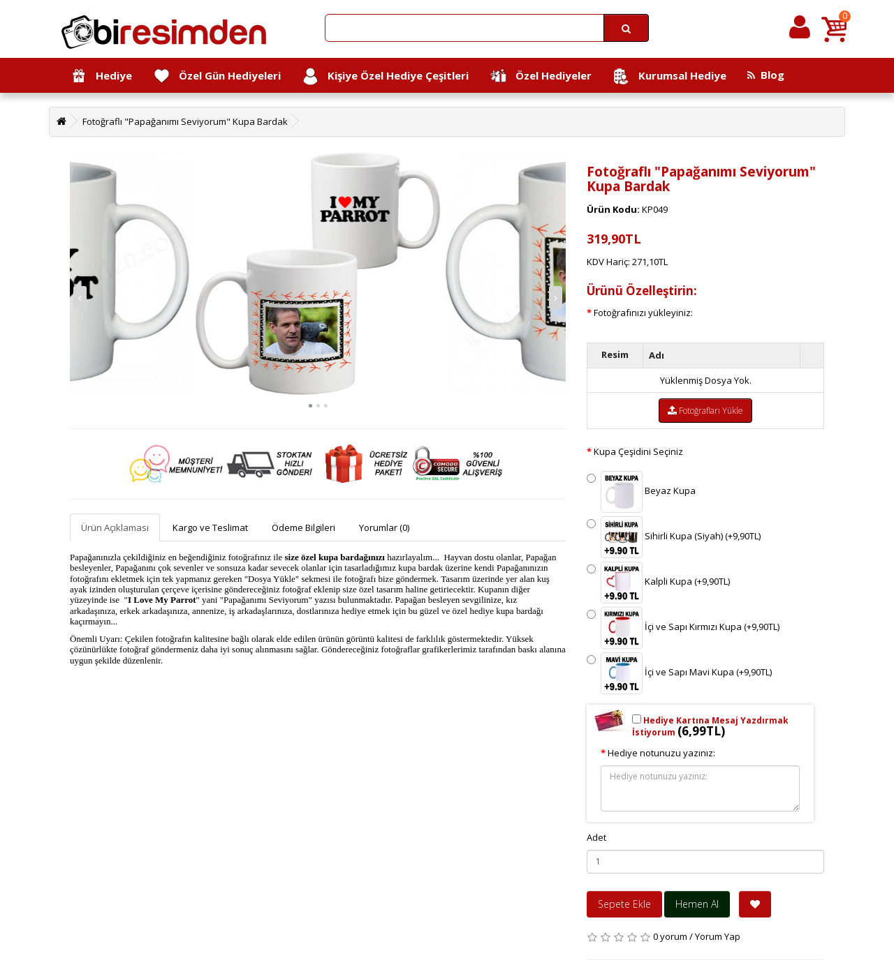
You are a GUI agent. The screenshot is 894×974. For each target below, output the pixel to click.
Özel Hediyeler (541, 76)
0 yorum (670, 936)
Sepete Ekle (624, 904)
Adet (596, 837)
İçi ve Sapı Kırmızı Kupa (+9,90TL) (683, 628)
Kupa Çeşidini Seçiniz (638, 451)
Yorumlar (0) (384, 527)
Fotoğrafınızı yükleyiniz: (643, 312)
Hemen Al (697, 904)
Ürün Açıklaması (115, 527)
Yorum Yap (717, 936)
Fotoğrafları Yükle (705, 411)
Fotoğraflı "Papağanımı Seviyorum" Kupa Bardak (185, 121)
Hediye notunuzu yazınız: (661, 753)
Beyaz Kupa (641, 492)
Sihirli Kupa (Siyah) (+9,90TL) (674, 537)
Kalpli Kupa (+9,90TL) (658, 583)
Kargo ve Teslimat (210, 527)
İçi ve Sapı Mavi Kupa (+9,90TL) (679, 673)
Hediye (101, 76)
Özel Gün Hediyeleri (217, 76)
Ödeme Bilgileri (303, 527)
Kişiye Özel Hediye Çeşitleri (385, 76)
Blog (765, 75)
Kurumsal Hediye (669, 76)
